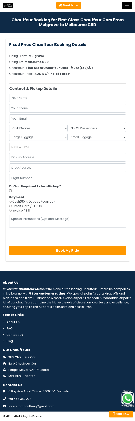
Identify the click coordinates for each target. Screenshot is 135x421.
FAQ (8, 328)
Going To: (16, 62)
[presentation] (37, 237)
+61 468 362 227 (19, 399)
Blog (8, 341)
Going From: (18, 56)
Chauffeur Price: (21, 74)
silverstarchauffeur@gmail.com (31, 406)
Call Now (121, 414)
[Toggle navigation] (127, 5)
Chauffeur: (16, 68)
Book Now (68, 5)
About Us (11, 322)
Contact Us (13, 335)
